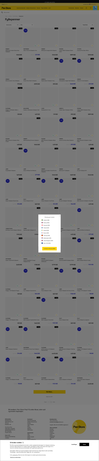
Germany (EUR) (46, 235)
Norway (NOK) (45, 222)
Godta (84, 444)
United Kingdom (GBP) (47, 240)
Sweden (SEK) (45, 220)
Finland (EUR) (45, 227)
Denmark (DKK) (46, 225)
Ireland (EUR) (45, 230)
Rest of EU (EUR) (46, 243)
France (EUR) (45, 233)
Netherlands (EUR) (46, 238)
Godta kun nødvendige (15, 457)
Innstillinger (74, 444)
